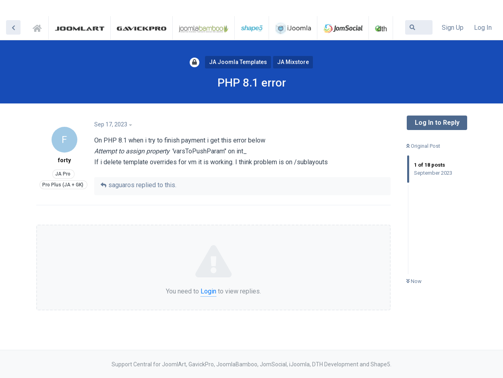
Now (414, 281)
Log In (483, 27)
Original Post (423, 146)
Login (208, 291)
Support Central (39, 27)
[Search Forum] (419, 27)
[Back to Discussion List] (13, 27)
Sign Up (453, 27)
